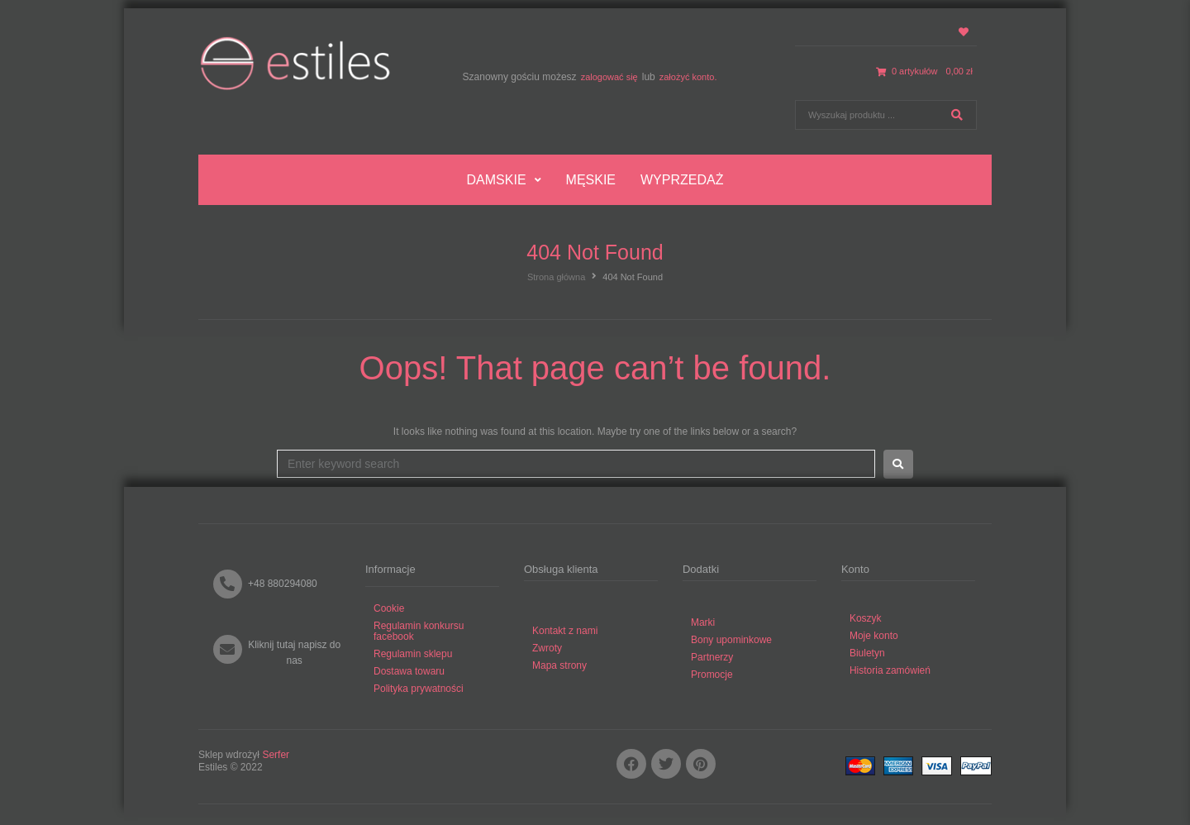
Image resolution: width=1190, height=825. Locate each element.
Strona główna (556, 277)
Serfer (275, 755)
